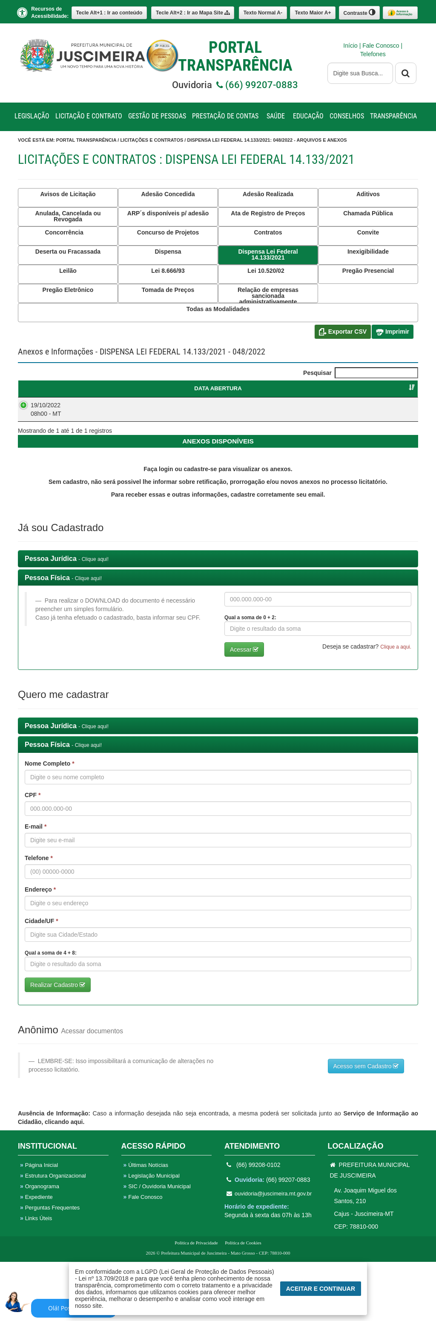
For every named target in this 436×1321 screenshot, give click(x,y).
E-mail (35, 885)
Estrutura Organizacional (53, 1235)
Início (351, 45)
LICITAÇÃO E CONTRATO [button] (88, 116)
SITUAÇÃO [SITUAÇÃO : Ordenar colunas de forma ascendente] (392, 388)
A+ (313, 13)
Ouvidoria (235, 85)
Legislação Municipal (151, 1235)
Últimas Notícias (146, 1224)
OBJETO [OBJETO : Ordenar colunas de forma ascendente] (187, 388)
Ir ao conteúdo (109, 13)
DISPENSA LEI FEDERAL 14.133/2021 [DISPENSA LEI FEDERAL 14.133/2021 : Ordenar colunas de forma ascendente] (110, 392)
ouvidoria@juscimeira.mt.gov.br (269, 1253)
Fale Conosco (381, 45)
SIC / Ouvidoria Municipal (157, 1245)
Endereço (40, 948)
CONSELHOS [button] (347, 116)
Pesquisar (360, 372)
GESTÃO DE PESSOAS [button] (157, 116)
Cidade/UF (41, 980)
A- (263, 13)
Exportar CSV (343, 332)
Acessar (244, 708)
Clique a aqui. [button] (395, 706)
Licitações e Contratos (151, 140)
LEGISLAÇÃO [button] (31, 116)
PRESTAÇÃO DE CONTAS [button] (225, 116)
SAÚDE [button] (276, 116)
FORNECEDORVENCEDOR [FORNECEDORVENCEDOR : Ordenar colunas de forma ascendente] (334, 392)
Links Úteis (36, 1277)
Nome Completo (50, 822)
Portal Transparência (86, 140)
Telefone (39, 917)
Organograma (39, 1245)
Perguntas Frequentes (50, 1266)
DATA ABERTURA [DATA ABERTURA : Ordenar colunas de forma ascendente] (45, 392)
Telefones (373, 54)
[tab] (218, 618)
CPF (32, 854)
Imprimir (392, 332)
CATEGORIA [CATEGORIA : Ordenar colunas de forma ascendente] (264, 388)
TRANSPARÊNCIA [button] (393, 116)
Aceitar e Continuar (320, 1288)
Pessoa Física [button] (63, 636)
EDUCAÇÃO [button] (308, 116)
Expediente (36, 1256)
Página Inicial (39, 1224)
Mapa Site (192, 13)
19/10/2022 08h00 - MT (37, 417)
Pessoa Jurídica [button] (67, 617)
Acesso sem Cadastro (366, 1125)
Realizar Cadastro (57, 1044)
